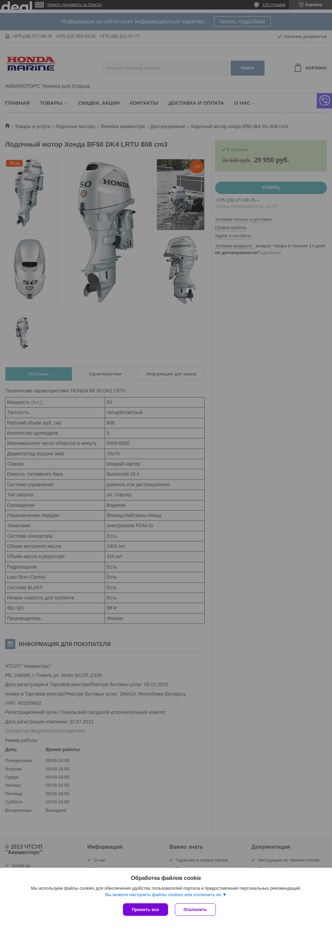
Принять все (145, 909)
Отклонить (195, 909)
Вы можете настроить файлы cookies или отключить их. (163, 894)
